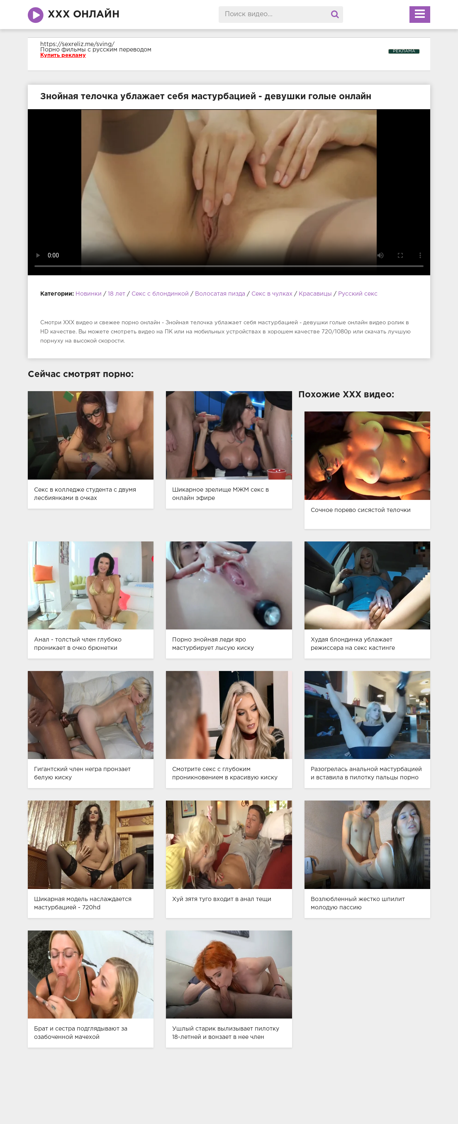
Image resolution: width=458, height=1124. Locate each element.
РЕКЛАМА (404, 51)
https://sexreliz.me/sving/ (77, 44)
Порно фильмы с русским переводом (95, 49)
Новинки (89, 293)
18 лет (117, 293)
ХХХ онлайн (83, 14)
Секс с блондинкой (160, 293)
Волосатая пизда (220, 293)
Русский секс (358, 293)
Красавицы (315, 293)
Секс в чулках (271, 293)
